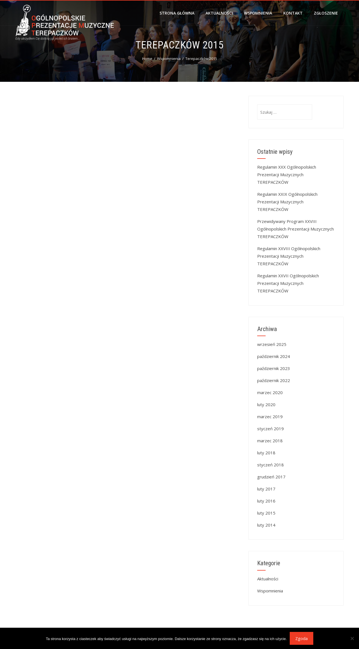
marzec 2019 (270, 416)
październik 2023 (273, 368)
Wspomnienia (258, 13)
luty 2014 (266, 525)
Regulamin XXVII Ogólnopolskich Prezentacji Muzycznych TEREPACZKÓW (288, 283)
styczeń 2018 (270, 464)
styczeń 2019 (270, 428)
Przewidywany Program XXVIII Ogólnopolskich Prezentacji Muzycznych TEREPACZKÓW (295, 228)
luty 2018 (266, 452)
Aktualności (219, 13)
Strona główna (177, 13)
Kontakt (293, 13)
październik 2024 (273, 356)
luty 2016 (266, 501)
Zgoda (301, 638)
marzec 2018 (270, 440)
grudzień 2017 (271, 477)
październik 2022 (273, 380)
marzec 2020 (270, 392)
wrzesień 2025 (271, 344)
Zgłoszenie (326, 13)
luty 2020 (266, 404)
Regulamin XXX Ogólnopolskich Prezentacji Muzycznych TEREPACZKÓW (286, 174)
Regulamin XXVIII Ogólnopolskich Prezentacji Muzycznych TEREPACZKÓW (288, 256)
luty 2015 (266, 513)
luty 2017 (266, 489)
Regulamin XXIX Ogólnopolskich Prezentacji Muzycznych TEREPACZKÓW (287, 201)
